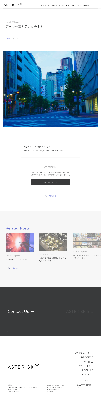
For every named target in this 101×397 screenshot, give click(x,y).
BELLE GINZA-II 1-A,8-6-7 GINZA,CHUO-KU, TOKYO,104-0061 (55, 389)
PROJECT (54, 5)
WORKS (61, 5)
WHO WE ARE (45, 5)
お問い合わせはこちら (50, 182)
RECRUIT (78, 5)
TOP (7, 331)
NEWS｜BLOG (70, 5)
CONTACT (86, 5)
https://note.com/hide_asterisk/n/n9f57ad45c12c (43, 150)
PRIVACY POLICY (89, 380)
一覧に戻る (50, 196)
